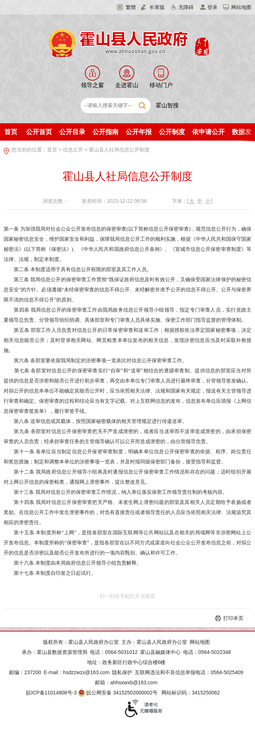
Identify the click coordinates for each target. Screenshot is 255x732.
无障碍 (186, 7)
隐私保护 (122, 672)
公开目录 (72, 132)
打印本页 (233, 618)
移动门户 (161, 85)
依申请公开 (208, 132)
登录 (212, 7)
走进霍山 (126, 85)
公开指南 (105, 132)
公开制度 (172, 132)
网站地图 (241, 7)
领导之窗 (92, 85)
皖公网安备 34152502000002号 (118, 692)
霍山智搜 (167, 105)
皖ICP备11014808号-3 (51, 692)
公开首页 (39, 132)
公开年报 (139, 132)
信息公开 (73, 150)
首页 (10, 132)
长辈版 (157, 7)
